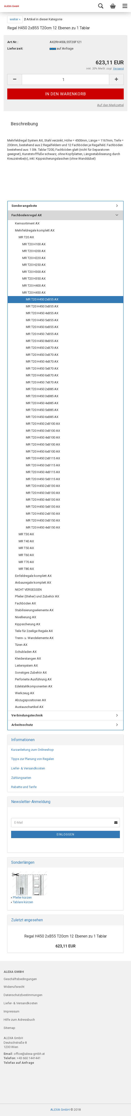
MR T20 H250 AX (34, 265)
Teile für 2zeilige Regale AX (34, 631)
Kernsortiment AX (27, 223)
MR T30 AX (26, 534)
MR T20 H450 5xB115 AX (43, 479)
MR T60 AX (26, 555)
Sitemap (9, 1028)
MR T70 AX (26, 562)
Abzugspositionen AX (30, 700)
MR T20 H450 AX (34, 292)
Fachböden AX (25, 603)
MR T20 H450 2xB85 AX (42, 389)
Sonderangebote (24, 206)
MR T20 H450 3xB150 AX (43, 520)
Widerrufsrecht (14, 987)
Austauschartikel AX (29, 707)
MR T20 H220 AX (34, 258)
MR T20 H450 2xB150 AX (43, 513)
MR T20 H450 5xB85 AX (42, 410)
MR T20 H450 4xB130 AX (43, 499)
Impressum (11, 1011)
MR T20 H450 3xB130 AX (43, 493)
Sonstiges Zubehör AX (31, 672)
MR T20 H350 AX (34, 278)
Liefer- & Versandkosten (28, 768)
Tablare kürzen (23, 902)
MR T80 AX (26, 569)
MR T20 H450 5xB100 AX (43, 444)
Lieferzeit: (15, 48)
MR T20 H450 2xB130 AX (43, 486)
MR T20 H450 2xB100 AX (43, 423)
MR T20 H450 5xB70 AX (42, 368)
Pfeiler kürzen (22, 897)
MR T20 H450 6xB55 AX (42, 327)
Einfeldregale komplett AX (33, 576)
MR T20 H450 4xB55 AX (42, 313)
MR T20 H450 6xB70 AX (42, 375)
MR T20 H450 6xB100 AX (43, 451)
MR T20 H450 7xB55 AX (42, 334)
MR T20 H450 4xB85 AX (42, 403)
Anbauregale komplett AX (33, 582)
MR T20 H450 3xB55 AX (42, 306)
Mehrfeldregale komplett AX (34, 230)
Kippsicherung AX (27, 624)
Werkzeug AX (24, 693)
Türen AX (21, 645)
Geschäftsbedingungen (20, 979)
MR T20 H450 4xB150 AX (43, 527)
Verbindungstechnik (27, 715)
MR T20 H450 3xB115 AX (43, 465)
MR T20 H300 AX (34, 272)
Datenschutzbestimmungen (23, 995)
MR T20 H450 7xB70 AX (42, 382)
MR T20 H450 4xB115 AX (43, 472)
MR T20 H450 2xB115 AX (43, 458)
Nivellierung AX (25, 617)
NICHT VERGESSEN (28, 589)
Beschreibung (24, 123)
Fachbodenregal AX (26, 215)
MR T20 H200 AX (34, 251)
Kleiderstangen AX (28, 658)
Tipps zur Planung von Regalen (32, 759)
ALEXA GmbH (60, 1109)
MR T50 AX (26, 548)
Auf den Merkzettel (110, 105)
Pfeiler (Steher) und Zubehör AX (37, 596)
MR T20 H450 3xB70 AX (42, 355)
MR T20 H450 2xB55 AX (42, 299)
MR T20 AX (26, 237)
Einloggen (65, 834)
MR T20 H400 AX (34, 285)
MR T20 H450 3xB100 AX (43, 430)
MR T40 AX (26, 541)
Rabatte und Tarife (24, 787)
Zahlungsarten (21, 778)
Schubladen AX (26, 652)
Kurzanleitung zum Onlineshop (32, 749)
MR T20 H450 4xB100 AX (43, 437)
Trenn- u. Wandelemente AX (34, 638)
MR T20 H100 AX (34, 244)
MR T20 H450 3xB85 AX (42, 396)
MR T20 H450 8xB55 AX (42, 341)
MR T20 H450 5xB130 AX (43, 506)
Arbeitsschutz (22, 725)
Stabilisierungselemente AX (34, 610)
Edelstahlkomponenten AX (33, 686)
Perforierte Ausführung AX (33, 679)
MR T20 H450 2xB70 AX (42, 348)
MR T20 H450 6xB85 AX (42, 417)
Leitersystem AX (26, 665)
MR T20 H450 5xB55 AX (42, 320)
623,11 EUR (65, 946)
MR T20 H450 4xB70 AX (42, 361)
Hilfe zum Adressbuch (19, 1019)
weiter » (15, 19)
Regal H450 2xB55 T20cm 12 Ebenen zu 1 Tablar (65, 936)
